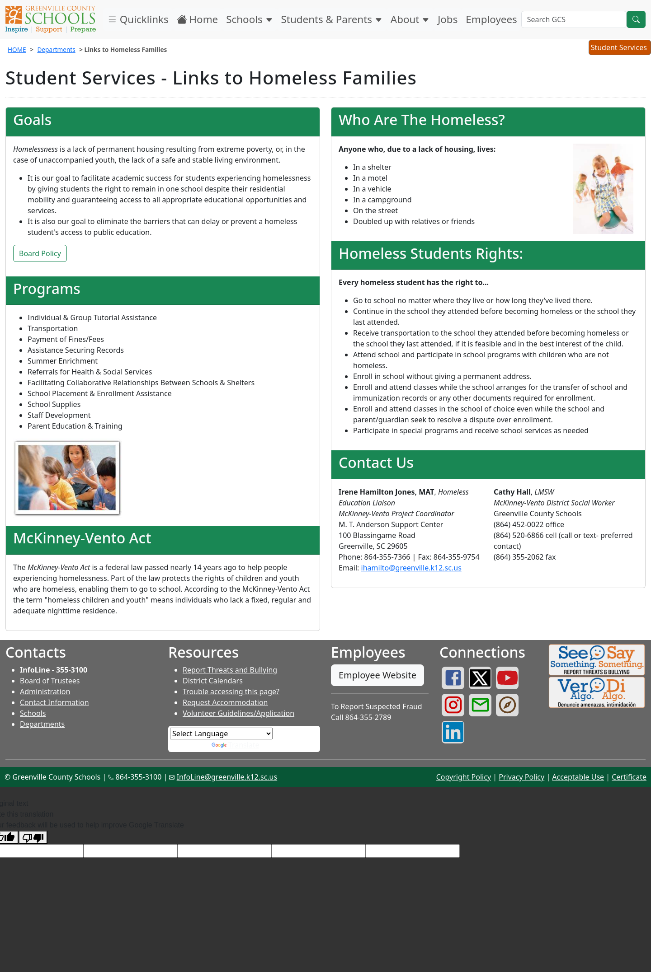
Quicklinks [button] (138, 19)
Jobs (448, 19)
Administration (45, 691)
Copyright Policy (463, 777)
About (410, 19)
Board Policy (40, 253)
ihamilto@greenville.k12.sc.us (411, 568)
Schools (249, 19)
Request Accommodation (225, 702)
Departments (56, 49)
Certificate (629, 777)
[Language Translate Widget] (221, 733)
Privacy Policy (521, 777)
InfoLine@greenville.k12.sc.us (227, 777)
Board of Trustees (50, 681)
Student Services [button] (619, 48)
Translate (235, 745)
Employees (491, 19)
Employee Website (377, 675)
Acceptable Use (578, 777)
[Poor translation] (33, 838)
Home (197, 19)
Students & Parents (331, 19)
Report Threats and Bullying (230, 670)
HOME (17, 49)
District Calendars (213, 681)
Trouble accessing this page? (231, 691)
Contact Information (54, 702)
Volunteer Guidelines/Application (238, 713)
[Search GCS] (574, 19)
